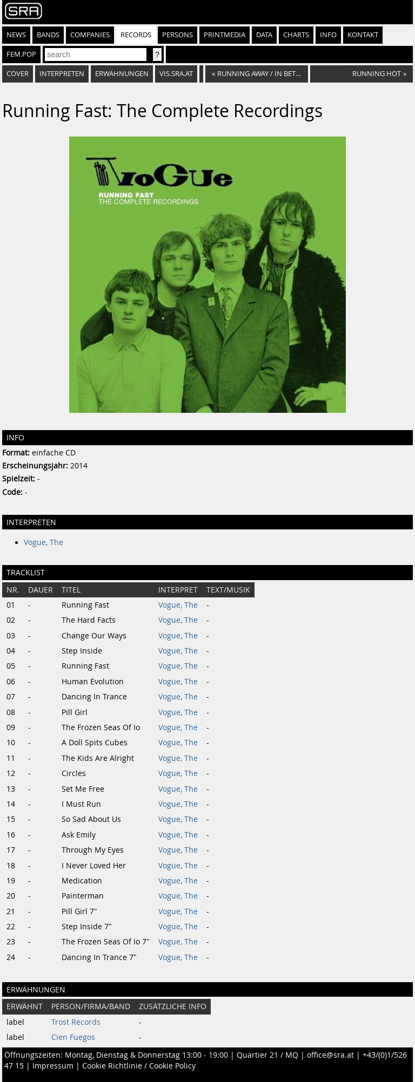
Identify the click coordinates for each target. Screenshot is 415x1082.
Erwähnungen (122, 73)
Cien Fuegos (73, 1037)
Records (136, 34)
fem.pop (21, 54)
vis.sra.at (176, 73)
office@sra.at (330, 1055)
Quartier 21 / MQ (267, 1055)
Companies (90, 34)
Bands (48, 34)
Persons (177, 34)
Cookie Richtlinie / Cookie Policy (139, 1066)
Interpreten (61, 73)
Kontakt (362, 34)
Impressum (52, 1066)
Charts (296, 34)
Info (328, 34)
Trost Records (76, 1022)
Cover (17, 73)
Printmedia (224, 34)
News (16, 34)
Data (264, 34)
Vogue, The (43, 542)
